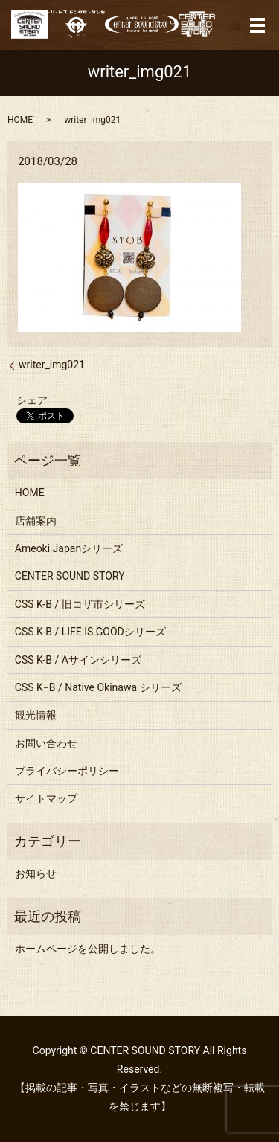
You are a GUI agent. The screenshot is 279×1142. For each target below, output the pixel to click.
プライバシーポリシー (67, 771)
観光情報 (36, 715)
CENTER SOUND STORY (70, 576)
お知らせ (36, 873)
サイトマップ (46, 798)
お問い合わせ (46, 743)
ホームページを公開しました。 (88, 949)
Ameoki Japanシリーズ (69, 548)
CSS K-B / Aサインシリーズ (78, 660)
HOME (20, 120)
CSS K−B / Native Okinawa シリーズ (98, 687)
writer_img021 (52, 364)
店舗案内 (36, 521)
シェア (32, 400)
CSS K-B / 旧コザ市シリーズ (80, 604)
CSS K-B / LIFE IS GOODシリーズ (90, 632)
